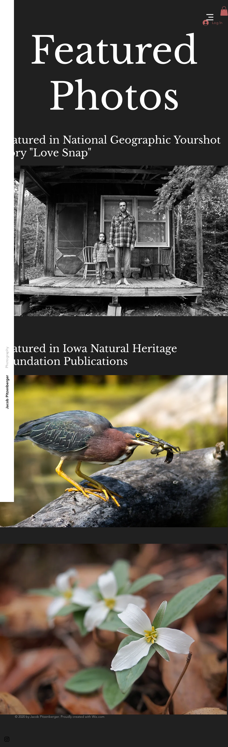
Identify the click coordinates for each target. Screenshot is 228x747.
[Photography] (7, 357)
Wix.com (98, 716)
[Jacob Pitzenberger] (7, 392)
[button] (209, 17)
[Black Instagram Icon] (6, 739)
